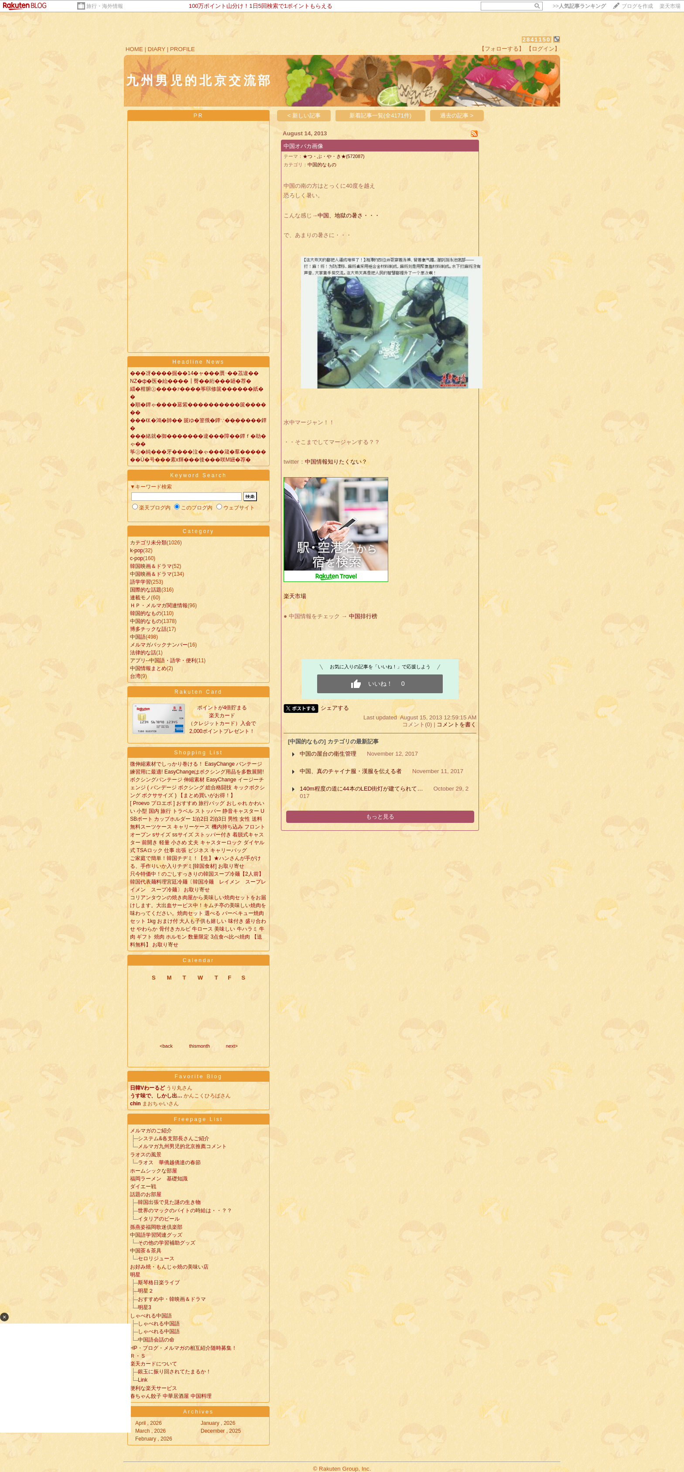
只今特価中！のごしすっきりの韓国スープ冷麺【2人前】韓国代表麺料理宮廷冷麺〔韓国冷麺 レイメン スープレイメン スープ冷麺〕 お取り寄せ (198, 882)
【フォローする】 (501, 48)
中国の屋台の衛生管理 (328, 753)
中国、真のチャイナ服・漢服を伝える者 (351, 771)
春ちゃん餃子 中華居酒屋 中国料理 (171, 1396)
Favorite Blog (198, 1076)
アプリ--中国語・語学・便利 (163, 660)
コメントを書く (456, 724)
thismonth (199, 1046)
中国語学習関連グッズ (156, 1235)
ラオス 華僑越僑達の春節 (169, 1162)
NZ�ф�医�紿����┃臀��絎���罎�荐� (190, 381)
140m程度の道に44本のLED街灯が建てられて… (361, 788)
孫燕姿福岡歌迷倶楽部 (156, 1227)
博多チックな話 (148, 629)
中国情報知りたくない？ (336, 461)
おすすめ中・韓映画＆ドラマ (172, 1299)
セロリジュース (156, 1258)
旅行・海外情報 (104, 6)
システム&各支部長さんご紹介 (173, 1138)
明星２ (146, 1291)
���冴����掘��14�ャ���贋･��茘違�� (194, 373)
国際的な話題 (145, 590)
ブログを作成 (637, 6)
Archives (198, 1412)
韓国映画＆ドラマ (151, 566)
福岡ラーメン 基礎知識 (159, 1179)
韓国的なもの (145, 613)
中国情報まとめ (148, 668)
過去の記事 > (457, 115)
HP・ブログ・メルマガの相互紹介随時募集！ (183, 1348)
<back (166, 1046)
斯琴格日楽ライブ (159, 1282)
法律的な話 (143, 653)
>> (579, 6)
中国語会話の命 (156, 1340)
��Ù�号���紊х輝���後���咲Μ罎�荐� (190, 460)
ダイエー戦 (143, 1186)
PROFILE (182, 49)
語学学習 (140, 582)
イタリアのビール (159, 1219)
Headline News (198, 362)
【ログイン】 (543, 48)
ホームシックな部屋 (153, 1171)
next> (232, 1046)
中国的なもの (145, 621)
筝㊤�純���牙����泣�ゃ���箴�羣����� (198, 452)
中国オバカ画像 (303, 146)
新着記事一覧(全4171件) (380, 115)
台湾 (135, 676)
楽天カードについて (153, 1364)
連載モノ (140, 598)
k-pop (136, 550)
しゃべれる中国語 (151, 1316)
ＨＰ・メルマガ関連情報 (159, 605)
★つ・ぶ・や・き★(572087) (334, 156)
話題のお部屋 (145, 1194)
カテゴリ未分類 (148, 543)
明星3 (144, 1307)
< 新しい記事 (304, 115)
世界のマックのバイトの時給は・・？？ (185, 1210)
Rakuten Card (198, 692)
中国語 (138, 637)
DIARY (156, 49)
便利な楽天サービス (153, 1388)
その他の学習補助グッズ (166, 1243)
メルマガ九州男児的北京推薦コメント (182, 1146)
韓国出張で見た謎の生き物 (169, 1202)
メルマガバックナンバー (159, 645)
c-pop (136, 558)
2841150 (537, 39)
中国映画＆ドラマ (151, 574)
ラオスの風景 (145, 1155)
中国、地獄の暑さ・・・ (349, 215)
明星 (135, 1275)
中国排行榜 (363, 616)
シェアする (335, 708)
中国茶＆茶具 (145, 1251)
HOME (134, 49)
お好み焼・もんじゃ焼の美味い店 (169, 1267)
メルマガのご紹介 (151, 1131)
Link (142, 1380)
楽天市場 (670, 6)
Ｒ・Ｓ (138, 1356)
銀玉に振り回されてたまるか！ (174, 1372)
